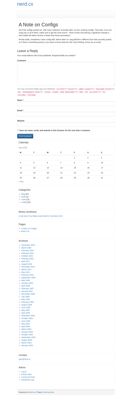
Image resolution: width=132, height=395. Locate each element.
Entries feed (26, 374)
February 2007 (27, 288)
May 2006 (25, 299)
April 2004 (25, 326)
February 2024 (27, 250)
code (23, 199)
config (23, 202)
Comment (21, 60)
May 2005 (25, 310)
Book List (25, 231)
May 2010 (25, 272)
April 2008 (25, 286)
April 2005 (25, 313)
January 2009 (27, 283)
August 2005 (26, 305)
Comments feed (28, 377)
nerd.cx (25, 4)
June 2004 (25, 321)
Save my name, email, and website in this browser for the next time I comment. (54, 130)
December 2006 (28, 294)
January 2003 (27, 345)
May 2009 (25, 280)
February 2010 (27, 275)
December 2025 (28, 245)
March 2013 (26, 269)
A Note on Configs (29, 228)
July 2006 (25, 297)
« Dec (21, 181)
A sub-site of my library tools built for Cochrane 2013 (41, 216)
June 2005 (25, 307)
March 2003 (26, 343)
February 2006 (27, 302)
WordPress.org (27, 380)
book (23, 197)
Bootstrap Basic (48, 392)
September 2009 (28, 278)
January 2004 (27, 332)
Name (20, 100)
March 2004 (26, 329)
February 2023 (27, 253)
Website (20, 121)
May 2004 (25, 324)
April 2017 (25, 261)
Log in (24, 372)
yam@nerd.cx (25, 359)
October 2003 (27, 335)
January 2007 (27, 291)
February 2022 (27, 259)
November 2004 (28, 316)
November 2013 (28, 267)
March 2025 (26, 248)
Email (20, 110)
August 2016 (26, 264)
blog (23, 194)
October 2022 (27, 256)
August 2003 (26, 340)
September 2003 (28, 337)
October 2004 (27, 318)
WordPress (32, 392)
